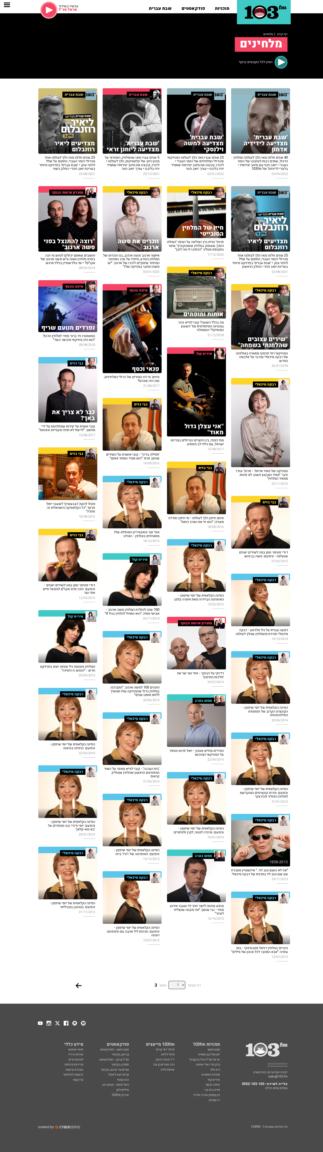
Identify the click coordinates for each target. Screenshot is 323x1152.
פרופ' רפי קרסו (165, 1049)
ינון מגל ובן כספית (209, 1054)
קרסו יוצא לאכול (118, 1074)
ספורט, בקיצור (120, 1064)
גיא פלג (215, 1069)
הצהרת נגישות (74, 1069)
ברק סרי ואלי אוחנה (208, 1064)
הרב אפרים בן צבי (164, 1064)
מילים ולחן (122, 1089)
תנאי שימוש (75, 1049)
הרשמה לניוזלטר (73, 1074)
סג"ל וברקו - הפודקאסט (114, 1059)
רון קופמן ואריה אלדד (206, 1095)
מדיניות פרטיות (74, 1064)
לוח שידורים (76, 1059)
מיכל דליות (168, 1054)
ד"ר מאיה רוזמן (165, 1059)
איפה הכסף (213, 1084)
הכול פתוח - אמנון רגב (115, 1084)
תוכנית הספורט (210, 1074)
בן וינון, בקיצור (120, 1054)
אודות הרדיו (75, 1054)
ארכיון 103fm (120, 1095)
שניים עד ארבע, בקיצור (115, 1069)
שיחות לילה (168, 1069)
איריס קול (214, 1079)
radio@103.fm (277, 1076)
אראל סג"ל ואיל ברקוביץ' (204, 1059)
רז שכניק (214, 1100)
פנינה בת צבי (212, 1089)
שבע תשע (214, 1049)
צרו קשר (78, 1079)
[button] (222, 7)
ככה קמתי (123, 1079)
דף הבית (282, 34)
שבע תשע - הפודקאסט (114, 1049)
